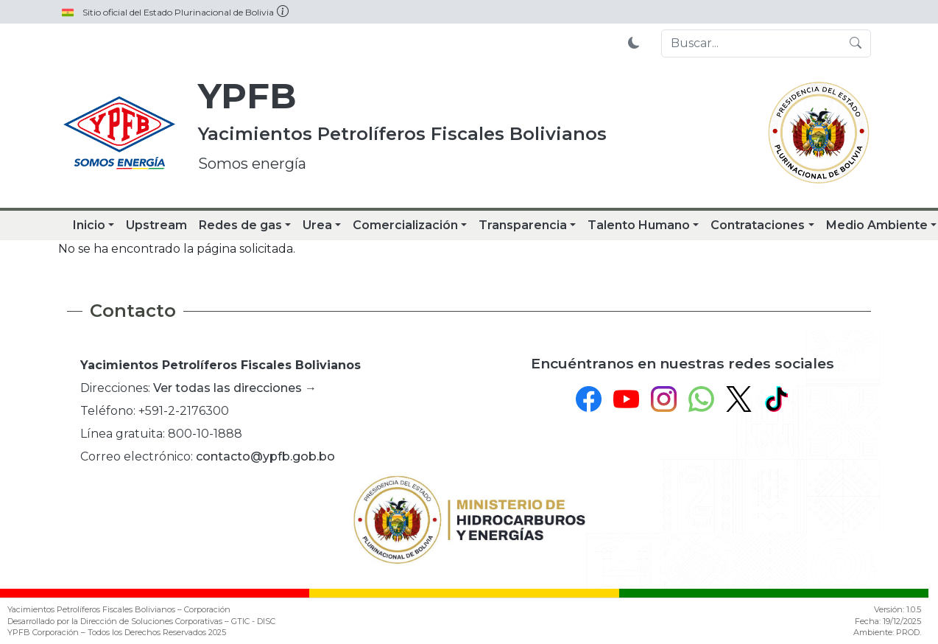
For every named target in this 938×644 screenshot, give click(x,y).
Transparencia (523, 225)
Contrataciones (757, 225)
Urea (317, 225)
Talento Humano (639, 225)
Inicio (89, 225)
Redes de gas (240, 225)
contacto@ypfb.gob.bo (265, 456)
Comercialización (405, 225)
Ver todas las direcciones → (235, 388)
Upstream (156, 225)
